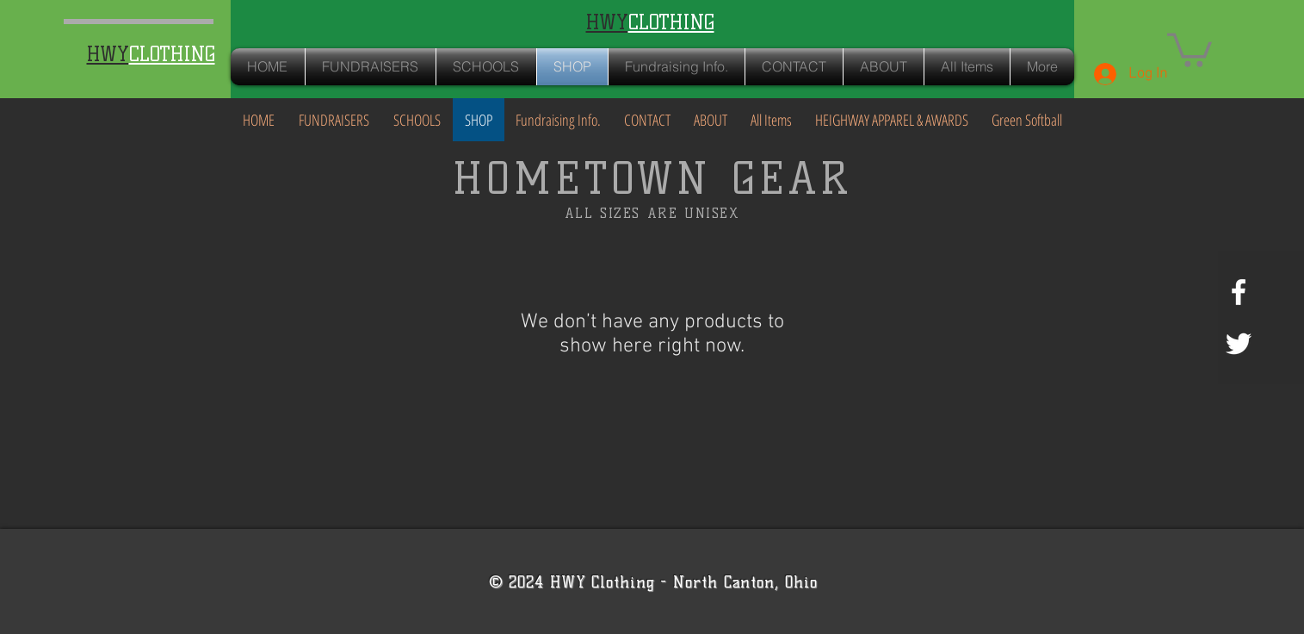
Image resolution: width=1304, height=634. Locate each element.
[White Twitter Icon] (1238, 343)
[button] (1189, 48)
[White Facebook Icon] (1238, 292)
